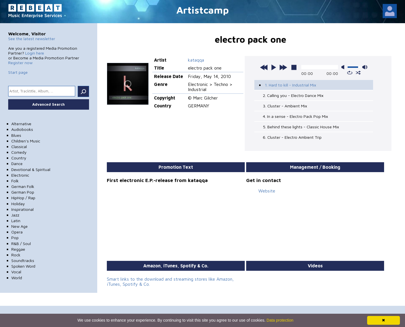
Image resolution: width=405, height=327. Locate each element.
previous (264, 67)
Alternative (21, 123)
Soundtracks (22, 260)
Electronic (20, 175)
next (283, 67)
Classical (19, 146)
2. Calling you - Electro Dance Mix (293, 95)
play (273, 67)
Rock (15, 254)
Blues (16, 135)
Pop (15, 237)
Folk (15, 180)
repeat (349, 72)
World (16, 277)
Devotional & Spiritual (30, 169)
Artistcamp (202, 10)
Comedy (19, 152)
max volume (364, 67)
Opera (17, 231)
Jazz (15, 215)
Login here (34, 53)
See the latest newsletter (31, 38)
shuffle (358, 72)
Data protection (280, 320)
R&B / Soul (21, 243)
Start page (18, 72)
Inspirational (22, 209)
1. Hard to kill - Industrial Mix (290, 85)
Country (18, 157)
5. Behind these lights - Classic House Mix (301, 126)
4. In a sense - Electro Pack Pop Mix (295, 116)
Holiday (18, 203)
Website (266, 190)
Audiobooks (22, 129)
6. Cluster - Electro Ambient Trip (292, 137)
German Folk (22, 186)
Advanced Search (48, 104)
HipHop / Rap (23, 197)
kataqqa (196, 59)
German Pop (22, 192)
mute (343, 67)
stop (294, 67)
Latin (15, 220)
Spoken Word (23, 266)
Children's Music (25, 140)
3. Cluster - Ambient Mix (285, 105)
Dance (17, 163)
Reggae (18, 249)
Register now (20, 62)
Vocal (16, 271)
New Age (19, 226)
